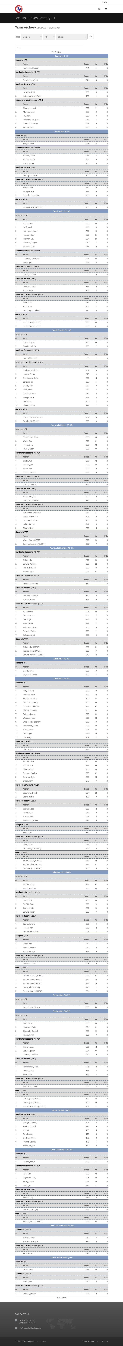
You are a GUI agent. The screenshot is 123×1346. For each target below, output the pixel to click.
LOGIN (104, 2)
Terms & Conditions (90, 1341)
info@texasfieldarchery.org (30, 1328)
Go (90, 36)
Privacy (105, 1341)
